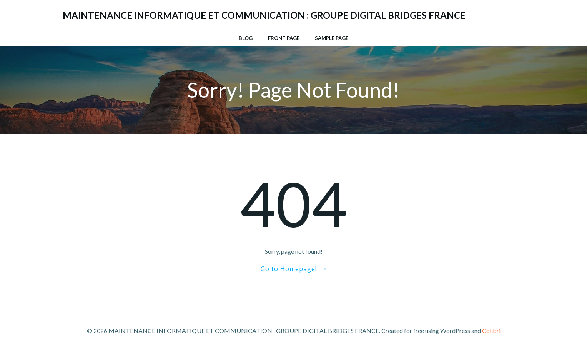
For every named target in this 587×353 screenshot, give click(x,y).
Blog (246, 38)
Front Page (283, 38)
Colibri (491, 330)
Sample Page (331, 38)
